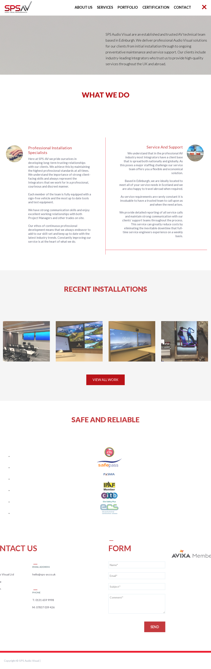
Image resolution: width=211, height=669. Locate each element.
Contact (182, 7)
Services (105, 7)
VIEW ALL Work (105, 380)
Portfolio (128, 7)
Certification (155, 7)
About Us (83, 7)
